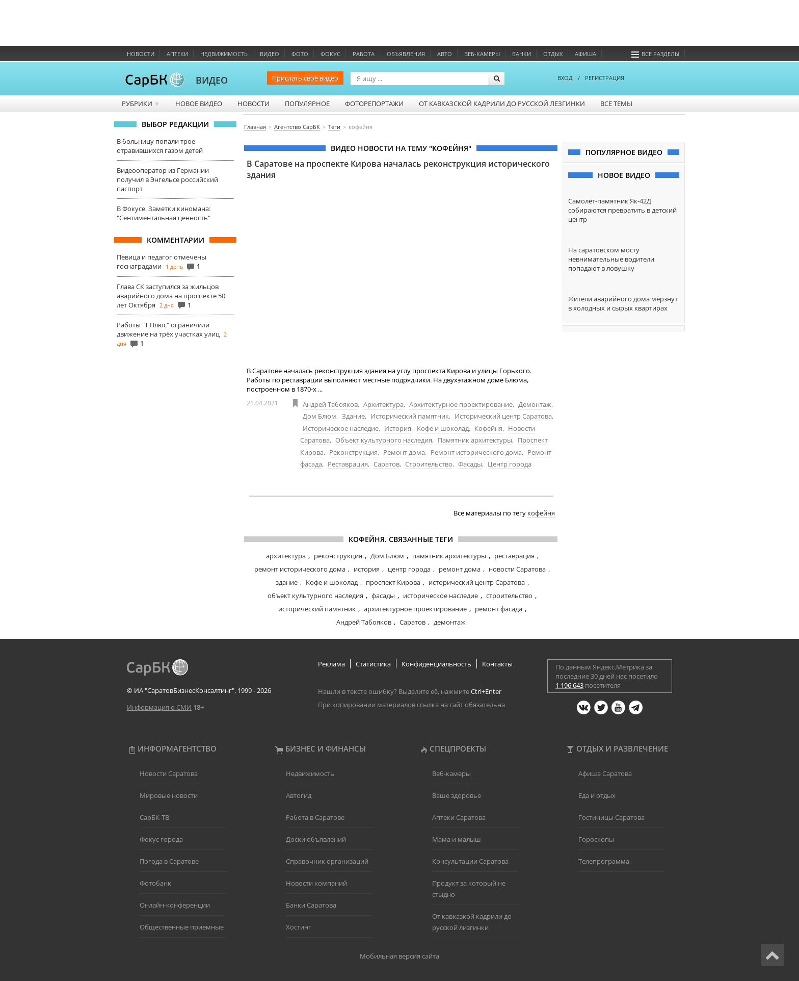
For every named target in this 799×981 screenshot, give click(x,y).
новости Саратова (517, 569)
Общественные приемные (182, 927)
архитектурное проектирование (415, 608)
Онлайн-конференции (175, 905)
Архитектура (383, 404)
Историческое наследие (341, 428)
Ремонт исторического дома (476, 452)
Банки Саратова (311, 905)
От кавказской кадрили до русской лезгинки (502, 103)
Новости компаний (316, 883)
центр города (409, 569)
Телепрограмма (603, 861)
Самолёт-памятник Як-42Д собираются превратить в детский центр (622, 210)
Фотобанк (155, 883)
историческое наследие (440, 595)
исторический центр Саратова (477, 582)
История (397, 428)
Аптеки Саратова (459, 817)
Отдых (553, 54)
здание (287, 582)
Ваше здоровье (456, 795)
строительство (509, 595)
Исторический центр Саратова (503, 416)
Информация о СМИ (159, 707)
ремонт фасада (498, 608)
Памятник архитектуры (475, 440)
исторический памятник (317, 608)
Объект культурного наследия (383, 440)
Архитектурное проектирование (461, 404)
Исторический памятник (409, 416)
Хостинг (298, 927)
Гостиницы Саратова (611, 817)
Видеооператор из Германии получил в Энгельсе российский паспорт (167, 179)
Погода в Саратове (169, 861)
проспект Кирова (393, 582)
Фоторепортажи (374, 103)
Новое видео (198, 103)
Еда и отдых (597, 795)
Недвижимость (224, 54)
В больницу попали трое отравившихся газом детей (160, 146)
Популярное (307, 103)
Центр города (509, 464)
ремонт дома (460, 569)
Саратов (387, 464)
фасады (383, 595)
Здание (353, 416)
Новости (140, 54)
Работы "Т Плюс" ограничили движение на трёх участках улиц (168, 329)
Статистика (373, 663)
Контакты (497, 663)
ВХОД (565, 78)
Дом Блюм (319, 416)
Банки (521, 54)
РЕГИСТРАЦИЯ (604, 78)
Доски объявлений (316, 839)
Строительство (428, 464)
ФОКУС (330, 54)
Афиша (585, 54)
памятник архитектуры (449, 555)
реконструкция (338, 555)
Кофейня (488, 428)
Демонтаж (534, 404)
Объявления (406, 54)
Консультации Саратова (470, 861)
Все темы (616, 103)
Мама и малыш (456, 839)
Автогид (298, 795)
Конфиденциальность (436, 663)
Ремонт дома (404, 452)
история (367, 569)
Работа (364, 54)
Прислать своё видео (305, 78)
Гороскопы (596, 839)
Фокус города (161, 839)
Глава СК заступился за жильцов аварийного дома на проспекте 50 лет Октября (171, 295)
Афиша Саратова (605, 773)
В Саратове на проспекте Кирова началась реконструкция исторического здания (398, 169)
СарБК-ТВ (154, 817)
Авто (444, 54)
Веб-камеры (482, 54)
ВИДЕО (212, 80)
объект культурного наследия (315, 595)
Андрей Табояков (330, 404)
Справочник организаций (327, 861)
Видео (269, 54)
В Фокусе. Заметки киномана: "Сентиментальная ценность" (163, 213)
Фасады (470, 464)
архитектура (286, 555)
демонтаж (450, 622)
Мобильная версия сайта (399, 956)
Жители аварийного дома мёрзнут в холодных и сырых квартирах (623, 303)
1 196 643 (569, 685)
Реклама (331, 663)
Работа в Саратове (315, 817)
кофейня (541, 513)
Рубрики (141, 103)
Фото (299, 54)
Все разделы (655, 54)
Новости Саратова (169, 773)
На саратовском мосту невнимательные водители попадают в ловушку (611, 259)
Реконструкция (353, 452)
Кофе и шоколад (443, 428)
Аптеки (177, 54)
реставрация (514, 555)
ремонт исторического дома (299, 569)
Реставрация (348, 464)
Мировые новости (169, 795)
